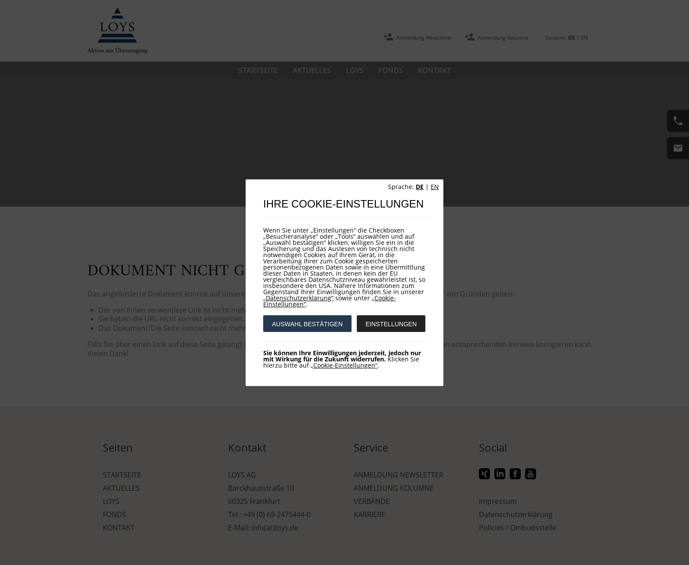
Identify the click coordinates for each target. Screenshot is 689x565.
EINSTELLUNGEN (391, 324)
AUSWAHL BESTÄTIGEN (307, 324)
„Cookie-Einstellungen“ (344, 365)
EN (435, 186)
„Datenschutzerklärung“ (298, 298)
